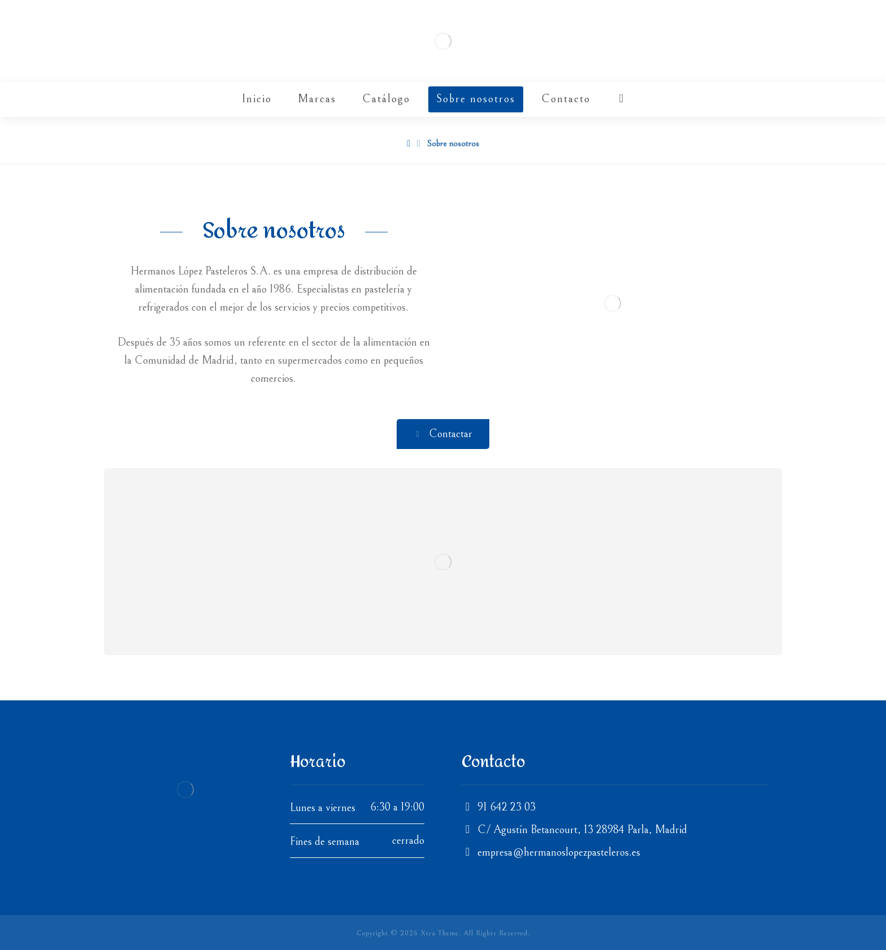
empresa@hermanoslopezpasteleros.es (551, 852)
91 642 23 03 (499, 807)
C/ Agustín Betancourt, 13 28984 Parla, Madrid (574, 829)
